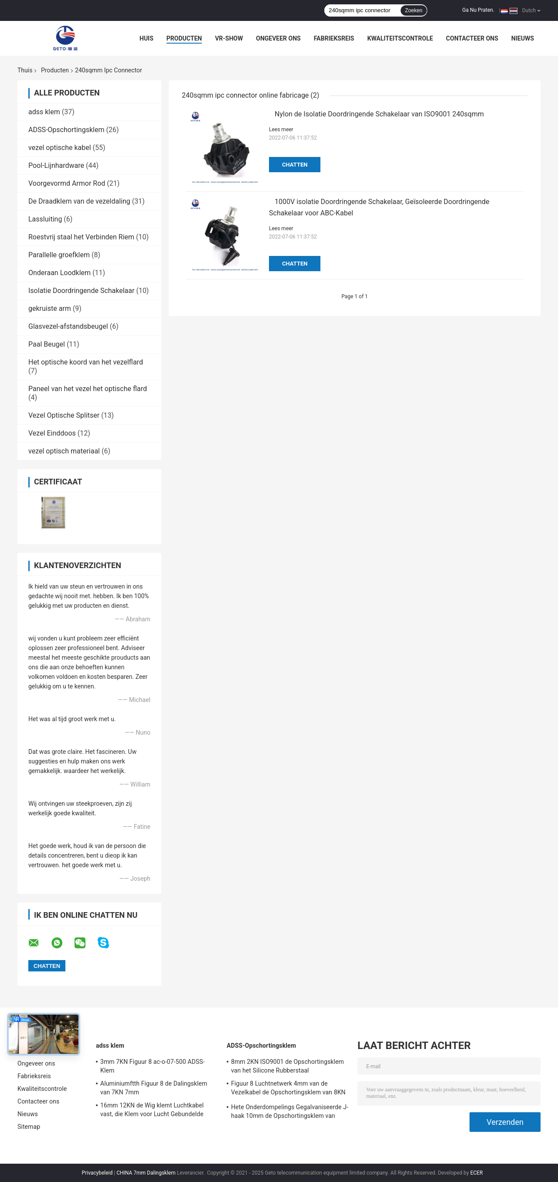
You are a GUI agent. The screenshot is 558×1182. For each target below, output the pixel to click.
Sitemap (28, 1126)
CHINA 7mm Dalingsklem (146, 1173)
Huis (146, 38)
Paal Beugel (46, 344)
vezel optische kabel (59, 147)
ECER (476, 1173)
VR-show (229, 38)
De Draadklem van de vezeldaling (79, 201)
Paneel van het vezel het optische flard (87, 389)
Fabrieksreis (334, 38)
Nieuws (522, 38)
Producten (184, 38)
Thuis (24, 70)
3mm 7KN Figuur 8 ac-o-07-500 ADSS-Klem (152, 1066)
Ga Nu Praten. (478, 10)
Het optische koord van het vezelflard (85, 362)
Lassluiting (45, 219)
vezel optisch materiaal (64, 451)
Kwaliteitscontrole (400, 38)
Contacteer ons (472, 38)
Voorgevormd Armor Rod (66, 183)
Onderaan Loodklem (59, 273)
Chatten (294, 164)
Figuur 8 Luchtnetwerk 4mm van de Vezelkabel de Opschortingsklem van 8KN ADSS (288, 1089)
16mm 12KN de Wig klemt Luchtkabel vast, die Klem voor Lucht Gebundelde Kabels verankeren (152, 1111)
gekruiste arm (49, 308)
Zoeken (413, 10)
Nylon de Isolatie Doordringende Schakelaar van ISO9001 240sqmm (379, 114)
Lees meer (281, 129)
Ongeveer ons (278, 38)
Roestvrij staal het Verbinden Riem (81, 237)
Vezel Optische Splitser (63, 415)
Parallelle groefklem (59, 255)
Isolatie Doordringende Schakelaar (81, 290)
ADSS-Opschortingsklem (66, 130)
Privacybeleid (97, 1173)
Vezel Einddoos (52, 433)
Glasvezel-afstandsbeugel (68, 326)
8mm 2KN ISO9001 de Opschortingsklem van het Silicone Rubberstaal (287, 1066)
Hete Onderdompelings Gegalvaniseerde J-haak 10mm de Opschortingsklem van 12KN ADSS (289, 1113)
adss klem (44, 112)
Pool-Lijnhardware (56, 165)
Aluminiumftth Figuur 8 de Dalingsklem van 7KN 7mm (153, 1088)
